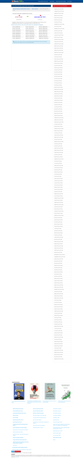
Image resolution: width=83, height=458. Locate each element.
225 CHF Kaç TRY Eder (58, 74)
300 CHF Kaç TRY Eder (58, 276)
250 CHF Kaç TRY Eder (58, 267)
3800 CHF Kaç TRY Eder (58, 243)
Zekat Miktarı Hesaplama (57, 408)
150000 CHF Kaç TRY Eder (58, 198)
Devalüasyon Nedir (56, 417)
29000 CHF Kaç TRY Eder (58, 202)
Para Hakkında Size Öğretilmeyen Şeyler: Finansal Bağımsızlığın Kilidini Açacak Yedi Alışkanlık (34, 393)
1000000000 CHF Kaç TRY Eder (59, 256)
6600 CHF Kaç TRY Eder (58, 113)
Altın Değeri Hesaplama (57, 413)
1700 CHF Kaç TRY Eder (58, 180)
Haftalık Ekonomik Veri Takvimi (38, 427)
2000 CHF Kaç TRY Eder (58, 345)
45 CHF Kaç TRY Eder (58, 161)
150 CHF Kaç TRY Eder (58, 98)
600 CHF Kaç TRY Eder (58, 269)
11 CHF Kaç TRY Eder (58, 163)
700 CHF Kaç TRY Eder (58, 313)
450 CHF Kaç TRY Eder (58, 291)
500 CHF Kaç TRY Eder (58, 356)
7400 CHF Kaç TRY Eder (58, 200)
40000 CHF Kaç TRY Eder (58, 352)
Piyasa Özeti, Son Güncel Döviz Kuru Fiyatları (20, 429)
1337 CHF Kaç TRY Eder (58, 185)
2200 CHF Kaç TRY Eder (58, 17)
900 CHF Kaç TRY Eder (58, 54)
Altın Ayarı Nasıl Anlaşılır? (37, 419)
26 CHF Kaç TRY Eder (58, 85)
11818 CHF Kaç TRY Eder (58, 135)
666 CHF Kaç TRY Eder (58, 252)
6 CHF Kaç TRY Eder (57, 26)
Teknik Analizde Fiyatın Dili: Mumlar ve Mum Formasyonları (64, 393)
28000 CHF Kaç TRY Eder (58, 193)
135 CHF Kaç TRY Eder (58, 154)
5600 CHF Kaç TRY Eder (58, 115)
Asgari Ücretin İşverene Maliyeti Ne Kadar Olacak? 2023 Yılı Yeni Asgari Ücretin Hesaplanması (61, 425)
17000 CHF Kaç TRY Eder (58, 237)
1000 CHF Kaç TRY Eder (58, 332)
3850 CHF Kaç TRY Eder (58, 87)
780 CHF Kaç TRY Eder (58, 104)
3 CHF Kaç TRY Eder (57, 300)
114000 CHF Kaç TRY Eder (58, 211)
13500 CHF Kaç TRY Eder (58, 148)
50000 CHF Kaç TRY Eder (58, 241)
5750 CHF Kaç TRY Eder (58, 67)
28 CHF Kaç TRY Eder (58, 56)
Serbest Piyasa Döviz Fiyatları (61, 1)
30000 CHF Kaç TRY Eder (58, 119)
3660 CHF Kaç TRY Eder (58, 278)
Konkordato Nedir (56, 419)
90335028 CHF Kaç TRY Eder (59, 28)
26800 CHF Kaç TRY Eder (58, 61)
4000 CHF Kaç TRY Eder (58, 341)
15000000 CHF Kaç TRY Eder (59, 24)
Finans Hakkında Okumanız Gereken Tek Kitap (18, 393)
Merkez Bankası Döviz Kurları (43, 1)
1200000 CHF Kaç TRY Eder (59, 11)
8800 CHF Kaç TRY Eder (58, 156)
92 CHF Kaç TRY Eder (58, 80)
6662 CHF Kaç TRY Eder (58, 130)
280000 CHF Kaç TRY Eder (58, 204)
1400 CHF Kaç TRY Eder (58, 206)
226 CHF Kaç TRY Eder (58, 72)
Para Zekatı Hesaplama (57, 415)
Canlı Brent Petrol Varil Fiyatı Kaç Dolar (39, 417)
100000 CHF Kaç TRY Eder (58, 215)
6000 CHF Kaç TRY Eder (58, 304)
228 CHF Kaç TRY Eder (58, 69)
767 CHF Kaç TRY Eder (58, 330)
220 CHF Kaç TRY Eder (58, 76)
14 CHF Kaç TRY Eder (58, 106)
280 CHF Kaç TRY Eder (58, 191)
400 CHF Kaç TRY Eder (58, 169)
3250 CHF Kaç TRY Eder (58, 315)
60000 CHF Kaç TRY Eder (58, 298)
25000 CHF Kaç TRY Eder (58, 337)
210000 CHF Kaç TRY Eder (58, 43)
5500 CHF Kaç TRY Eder (58, 37)
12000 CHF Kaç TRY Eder (58, 152)
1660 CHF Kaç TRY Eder (58, 187)
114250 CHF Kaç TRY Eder (58, 35)
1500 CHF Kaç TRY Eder (58, 280)
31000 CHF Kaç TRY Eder (58, 165)
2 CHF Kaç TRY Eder (57, 228)
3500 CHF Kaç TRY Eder (58, 295)
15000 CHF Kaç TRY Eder (58, 248)
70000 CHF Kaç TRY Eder (58, 311)
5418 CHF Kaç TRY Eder (58, 93)
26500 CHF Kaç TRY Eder (58, 287)
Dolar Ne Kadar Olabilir (57, 433)
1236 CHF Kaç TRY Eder (58, 189)
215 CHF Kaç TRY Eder (58, 78)
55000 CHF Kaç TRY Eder (58, 50)
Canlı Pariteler (52, 1)
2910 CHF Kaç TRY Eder (58, 63)
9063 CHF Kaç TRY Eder (58, 282)
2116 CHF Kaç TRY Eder (58, 182)
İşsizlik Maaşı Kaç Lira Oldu (57, 430)
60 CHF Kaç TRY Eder (58, 22)
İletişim (54, 439)
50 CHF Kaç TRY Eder (58, 339)
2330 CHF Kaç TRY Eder (58, 126)
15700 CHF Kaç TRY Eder (58, 41)
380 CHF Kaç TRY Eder (58, 217)
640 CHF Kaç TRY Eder (58, 263)
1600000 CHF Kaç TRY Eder (59, 289)
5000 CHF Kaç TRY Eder (58, 232)
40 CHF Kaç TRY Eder (58, 319)
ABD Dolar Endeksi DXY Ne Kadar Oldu (39, 415)
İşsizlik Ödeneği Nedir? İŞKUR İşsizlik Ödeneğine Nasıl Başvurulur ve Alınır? (61, 428)
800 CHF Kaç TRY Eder (58, 239)
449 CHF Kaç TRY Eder (58, 143)
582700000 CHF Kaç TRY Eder (59, 254)
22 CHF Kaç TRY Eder (58, 174)
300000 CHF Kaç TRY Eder (58, 141)
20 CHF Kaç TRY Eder (58, 274)
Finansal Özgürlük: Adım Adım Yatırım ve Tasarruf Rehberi (49, 393)
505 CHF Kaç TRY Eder (58, 102)
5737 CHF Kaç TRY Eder (58, 167)
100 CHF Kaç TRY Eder (58, 324)
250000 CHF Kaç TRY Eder (58, 13)
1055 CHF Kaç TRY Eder (58, 306)
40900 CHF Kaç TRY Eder (58, 137)
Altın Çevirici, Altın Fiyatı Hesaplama (39, 425)
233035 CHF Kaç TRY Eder (58, 128)
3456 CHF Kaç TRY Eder (58, 265)
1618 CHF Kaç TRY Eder (58, 213)
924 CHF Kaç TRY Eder (58, 139)
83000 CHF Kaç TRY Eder (58, 89)
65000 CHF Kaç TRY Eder (58, 48)
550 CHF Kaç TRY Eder (58, 30)
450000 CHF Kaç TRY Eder (58, 52)
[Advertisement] (31, 57)
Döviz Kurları (19, 452)
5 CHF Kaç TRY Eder (57, 317)
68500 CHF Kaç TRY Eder (58, 91)
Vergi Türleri (15, 445)
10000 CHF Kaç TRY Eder (58, 350)
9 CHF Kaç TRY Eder (57, 176)
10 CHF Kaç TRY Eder (58, 302)
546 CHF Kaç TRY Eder (58, 261)
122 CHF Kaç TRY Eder (58, 124)
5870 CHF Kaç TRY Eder (58, 354)
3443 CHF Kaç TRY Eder (58, 219)
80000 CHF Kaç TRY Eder (58, 293)
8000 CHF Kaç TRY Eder (58, 15)
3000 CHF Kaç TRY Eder (58, 343)
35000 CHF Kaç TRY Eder (58, 150)
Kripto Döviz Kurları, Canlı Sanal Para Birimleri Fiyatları (20, 435)
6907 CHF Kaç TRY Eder (58, 224)
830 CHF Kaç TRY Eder (58, 111)
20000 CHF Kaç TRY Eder (58, 326)
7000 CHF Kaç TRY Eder (58, 178)
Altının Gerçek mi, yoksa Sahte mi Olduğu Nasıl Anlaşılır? (41, 423)
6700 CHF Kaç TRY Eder (58, 226)
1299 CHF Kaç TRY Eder (58, 100)
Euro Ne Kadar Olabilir (57, 435)
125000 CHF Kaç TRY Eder (58, 117)
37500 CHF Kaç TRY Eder (58, 250)
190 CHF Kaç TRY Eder (58, 230)
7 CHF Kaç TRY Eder (57, 328)
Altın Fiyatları (69, 1)
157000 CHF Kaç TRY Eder (58, 39)
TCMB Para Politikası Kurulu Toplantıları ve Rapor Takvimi (21, 449)
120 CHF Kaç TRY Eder (58, 65)
